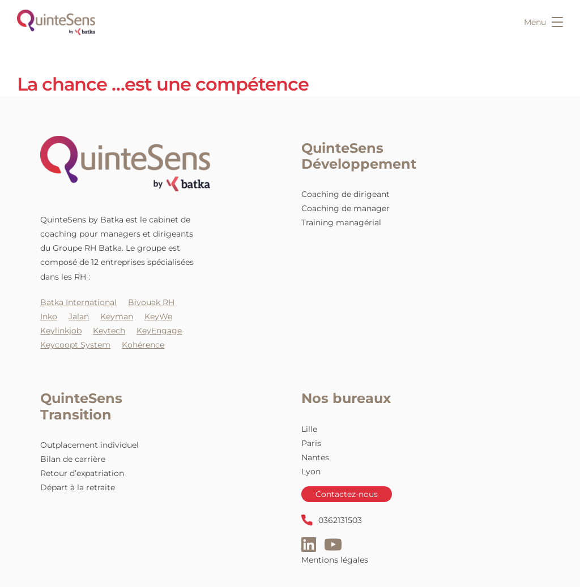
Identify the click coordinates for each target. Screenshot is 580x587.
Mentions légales (334, 560)
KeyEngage (159, 330)
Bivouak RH (151, 302)
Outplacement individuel (89, 445)
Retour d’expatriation (82, 473)
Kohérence (143, 345)
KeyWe (158, 316)
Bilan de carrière (72, 459)
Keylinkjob (61, 330)
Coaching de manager (345, 208)
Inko (48, 316)
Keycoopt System (75, 345)
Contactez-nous (346, 494)
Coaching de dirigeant (345, 194)
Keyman (116, 316)
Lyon (311, 471)
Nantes (315, 457)
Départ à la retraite (77, 487)
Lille (309, 429)
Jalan (79, 316)
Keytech (109, 330)
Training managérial (341, 222)
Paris (311, 443)
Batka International (78, 302)
